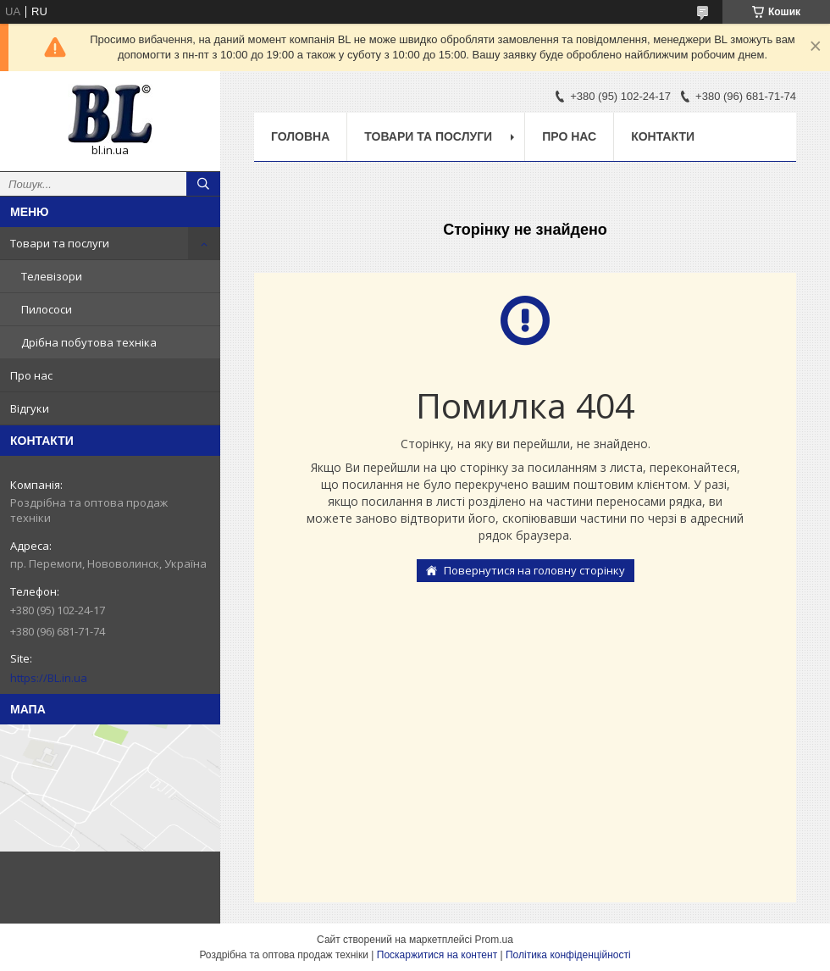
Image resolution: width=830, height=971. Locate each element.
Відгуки (29, 408)
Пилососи (46, 309)
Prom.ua (494, 940)
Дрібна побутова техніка (89, 342)
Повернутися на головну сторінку (534, 570)
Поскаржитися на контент (437, 955)
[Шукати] (203, 184)
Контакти (662, 136)
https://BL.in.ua (48, 677)
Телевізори (51, 276)
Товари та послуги (59, 243)
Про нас (31, 375)
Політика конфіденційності (568, 955)
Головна (300, 136)
